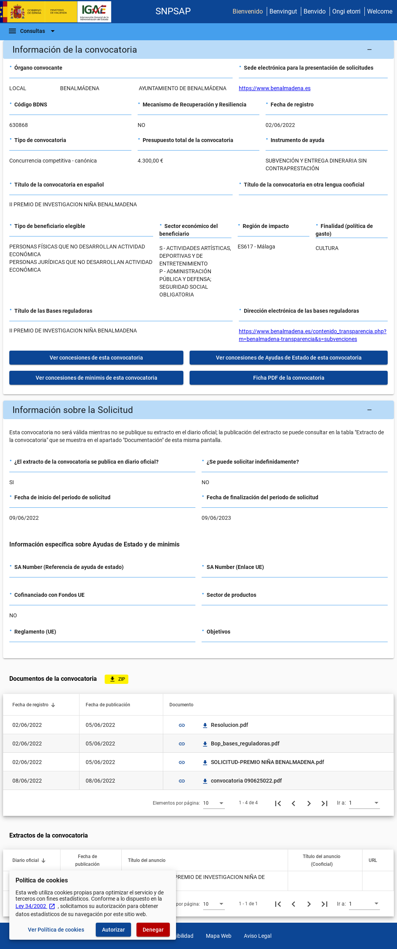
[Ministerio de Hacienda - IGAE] (59, 11)
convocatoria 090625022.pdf (241, 781)
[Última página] (324, 802)
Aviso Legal (257, 936)
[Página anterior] (293, 802)
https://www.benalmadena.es (275, 88)
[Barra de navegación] (33, 31)
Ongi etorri (346, 11)
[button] (198, 49)
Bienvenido (248, 11)
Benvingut (283, 11)
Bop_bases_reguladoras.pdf (240, 743)
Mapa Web (218, 936)
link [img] (181, 725)
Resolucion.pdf (224, 725)
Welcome (379, 11)
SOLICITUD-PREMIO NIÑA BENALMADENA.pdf (262, 762)
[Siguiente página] (309, 802)
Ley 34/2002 (35, 906)
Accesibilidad (177, 936)
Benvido (315, 11)
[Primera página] (278, 802)
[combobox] (214, 803)
